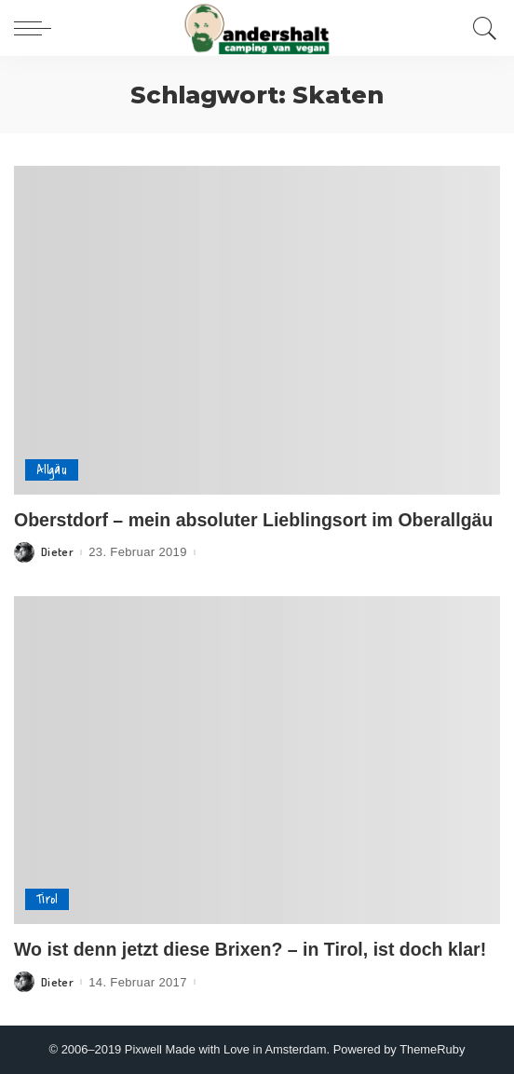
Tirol (47, 899)
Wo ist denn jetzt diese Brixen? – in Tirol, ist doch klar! (250, 949)
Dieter (57, 552)
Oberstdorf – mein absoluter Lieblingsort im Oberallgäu (253, 520)
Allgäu (51, 470)
